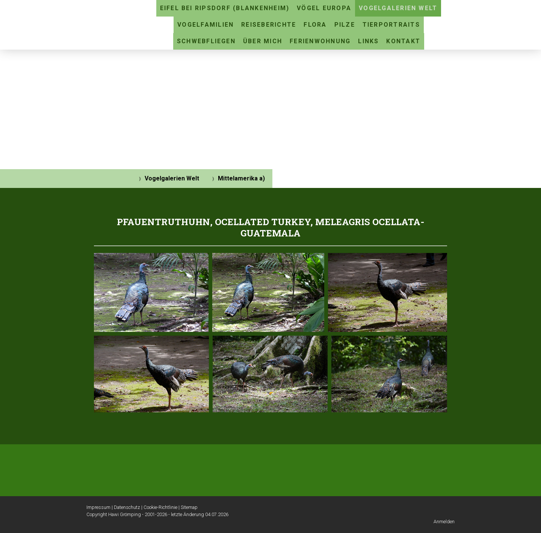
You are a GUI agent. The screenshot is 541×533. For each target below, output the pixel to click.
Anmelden (444, 521)
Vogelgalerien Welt (398, 8)
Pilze (344, 24)
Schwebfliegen (206, 41)
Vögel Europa (324, 8)
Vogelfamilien (205, 24)
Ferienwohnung (320, 41)
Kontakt (403, 41)
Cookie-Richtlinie (160, 507)
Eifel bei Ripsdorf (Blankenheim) (225, 8)
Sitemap (189, 507)
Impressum (98, 507)
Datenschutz (127, 507)
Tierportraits (391, 24)
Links (368, 41)
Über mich (262, 41)
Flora (315, 24)
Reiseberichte (268, 24)
